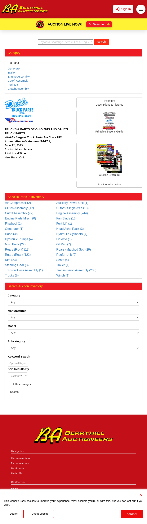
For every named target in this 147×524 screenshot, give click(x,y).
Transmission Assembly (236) (76, 270)
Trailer (12, 72)
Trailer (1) (62, 265)
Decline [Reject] (14, 513)
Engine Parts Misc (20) (20, 218)
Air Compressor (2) (18, 202)
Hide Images (21, 384)
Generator (14, 68)
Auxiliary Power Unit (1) (72, 202)
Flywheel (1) (13, 223)
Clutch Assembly (18, 88)
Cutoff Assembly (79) (19, 213)
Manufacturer (17, 310)
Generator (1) (14, 228)
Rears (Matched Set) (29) (73, 249)
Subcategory (16, 341)
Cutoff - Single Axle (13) (72, 208)
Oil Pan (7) (63, 244)
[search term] (65, 42)
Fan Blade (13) (66, 218)
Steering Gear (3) (17, 265)
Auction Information (109, 184)
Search (101, 41)
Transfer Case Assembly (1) (24, 270)
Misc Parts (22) (15, 244)
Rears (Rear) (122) (18, 254)
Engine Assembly (19, 76)
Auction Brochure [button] (109, 160)
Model (12, 326)
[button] (123, 9)
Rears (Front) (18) (17, 249)
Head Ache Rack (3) (70, 228)
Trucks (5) (12, 275)
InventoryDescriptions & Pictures (109, 102)
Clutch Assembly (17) (19, 208)
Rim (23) (11, 260)
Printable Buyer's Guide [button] (109, 122)
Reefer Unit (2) (66, 254)
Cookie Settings (40, 513)
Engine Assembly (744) (72, 213)
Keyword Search (19, 356)
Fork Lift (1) (64, 223)
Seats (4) (62, 260)
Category (14, 295)
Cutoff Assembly (18, 80)
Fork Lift (13, 84)
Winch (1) (62, 275)
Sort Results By (18, 369)
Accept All (132, 513)
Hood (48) (12, 234)
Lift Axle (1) (64, 239)
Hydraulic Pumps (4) (19, 239)
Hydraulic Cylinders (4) (71, 234)
